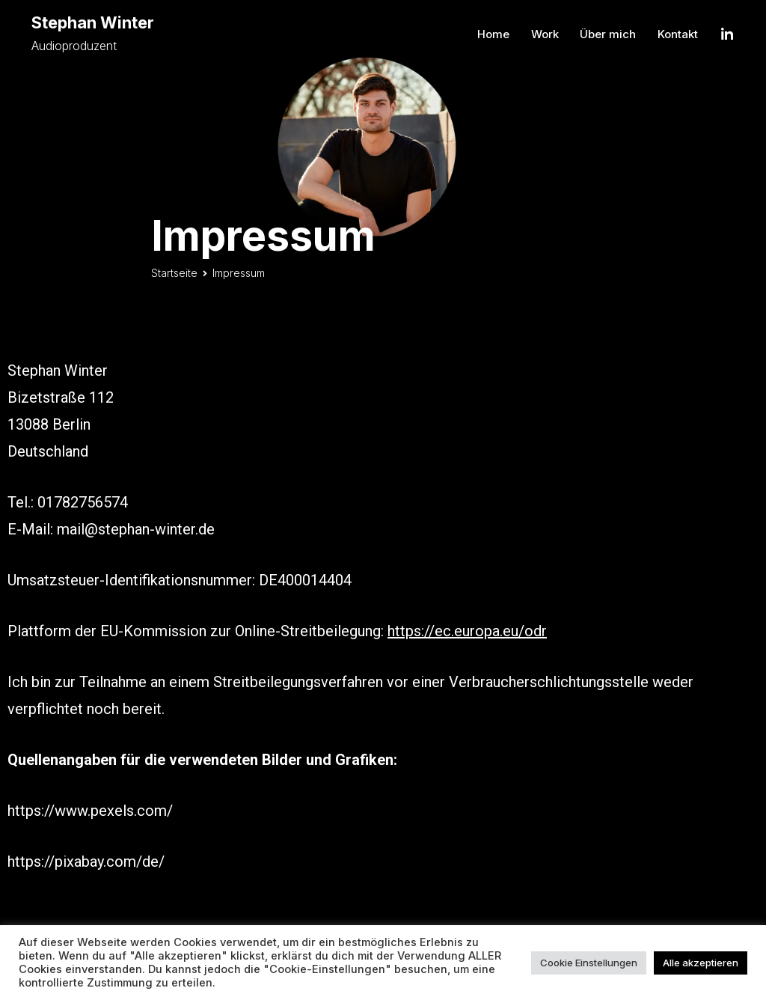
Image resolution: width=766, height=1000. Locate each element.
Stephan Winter (92, 22)
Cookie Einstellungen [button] (588, 963)
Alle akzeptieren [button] (700, 963)
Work (545, 34)
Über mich (608, 34)
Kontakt (678, 34)
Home (493, 34)
